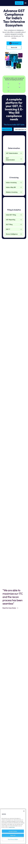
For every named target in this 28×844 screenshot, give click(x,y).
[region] (13, 826)
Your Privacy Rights (13, 839)
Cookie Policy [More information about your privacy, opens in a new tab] (12, 827)
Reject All (12, 835)
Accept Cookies (13, 831)
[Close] (24, 811)
